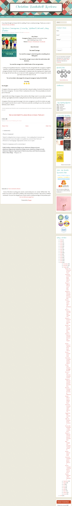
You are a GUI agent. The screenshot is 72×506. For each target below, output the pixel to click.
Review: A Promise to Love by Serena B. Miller (68, 321)
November (65, 265)
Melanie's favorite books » (66, 164)
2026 (61, 239)
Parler (61, 80)
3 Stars (7, 120)
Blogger (30, 200)
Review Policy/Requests (20, 16)
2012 (61, 262)
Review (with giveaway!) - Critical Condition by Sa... (68, 428)
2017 (61, 254)
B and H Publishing (12, 120)
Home (2, 16)
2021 (61, 247)
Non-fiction (19, 120)
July (64, 484)
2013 (61, 260)
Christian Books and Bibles (8, 24)
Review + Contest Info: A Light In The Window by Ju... (68, 304)
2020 (61, 249)
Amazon (30, 41)
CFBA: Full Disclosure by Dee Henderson (67, 421)
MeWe (64, 80)
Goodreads (43, 41)
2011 (61, 495)
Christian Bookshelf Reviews (36, 7)
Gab (67, 80)
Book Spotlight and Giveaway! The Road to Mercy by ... (68, 445)
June (64, 486)
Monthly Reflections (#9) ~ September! (68, 477)
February (65, 492)
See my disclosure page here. (26, 197)
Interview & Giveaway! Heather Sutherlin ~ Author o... (68, 360)
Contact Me (31, 16)
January (64, 494)
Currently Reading (63, 116)
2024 (61, 243)
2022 (61, 246)
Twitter (68, 59)
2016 (61, 255)
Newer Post (5, 126)
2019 (61, 251)
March (64, 490)
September (65, 481)
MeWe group (60, 59)
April (64, 489)
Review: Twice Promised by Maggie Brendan (68, 367)
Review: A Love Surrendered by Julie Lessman (68, 375)
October (65, 267)
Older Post (48, 126)
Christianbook (36, 41)
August (64, 482)
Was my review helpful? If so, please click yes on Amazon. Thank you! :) (26, 115)
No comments (26, 32)
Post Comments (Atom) (14, 188)
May (64, 487)
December (65, 264)
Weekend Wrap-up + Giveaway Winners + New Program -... (68, 338)
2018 (61, 252)
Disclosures (9, 16)
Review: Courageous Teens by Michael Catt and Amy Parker (25, 29)
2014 (61, 259)
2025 (61, 241)
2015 (61, 257)
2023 (61, 244)
